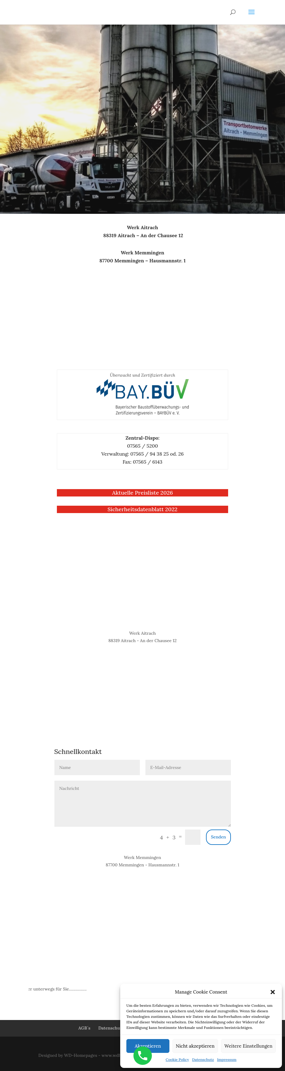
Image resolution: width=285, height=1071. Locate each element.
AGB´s (84, 1028)
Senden (218, 837)
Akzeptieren (148, 1046)
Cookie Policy (177, 1059)
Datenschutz (203, 1059)
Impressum (226, 1059)
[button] (273, 992)
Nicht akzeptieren (195, 1046)
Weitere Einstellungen (248, 1046)
